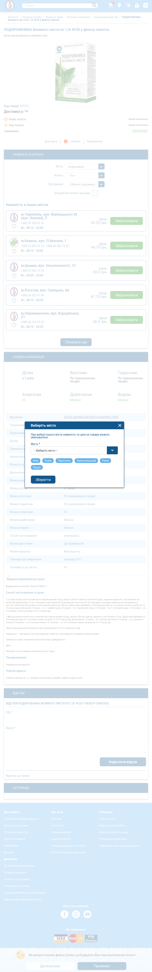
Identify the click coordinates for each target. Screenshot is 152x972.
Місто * (37, 468)
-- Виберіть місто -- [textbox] (47, 474)
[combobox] (76, 475)
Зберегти (44, 504)
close (122, 450)
